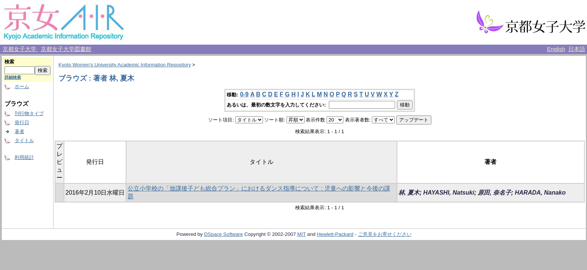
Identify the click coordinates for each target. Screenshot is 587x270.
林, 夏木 (409, 192)
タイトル (24, 140)
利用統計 (24, 157)
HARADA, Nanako (540, 192)
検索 (9, 61)
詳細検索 (12, 77)
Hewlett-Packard (335, 234)
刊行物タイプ (29, 113)
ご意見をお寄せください (385, 234)
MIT (301, 234)
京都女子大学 (20, 49)
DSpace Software (223, 234)
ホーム (22, 86)
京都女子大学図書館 (66, 49)
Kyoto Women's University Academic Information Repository (124, 65)
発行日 (22, 122)
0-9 (244, 94)
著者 (19, 131)
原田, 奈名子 (494, 192)
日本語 (576, 49)
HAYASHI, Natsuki (448, 192)
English (556, 49)
